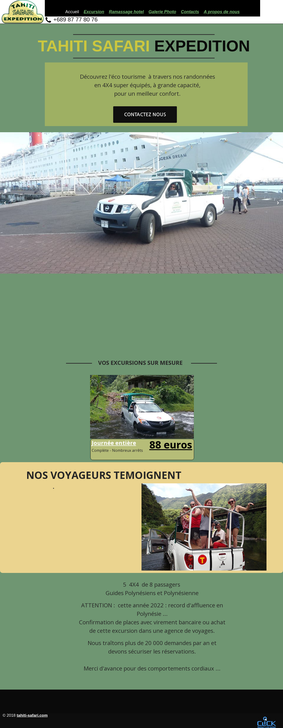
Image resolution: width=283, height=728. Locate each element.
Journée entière (114, 443)
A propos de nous (222, 11)
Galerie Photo (162, 11)
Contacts (190, 11)
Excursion (94, 11)
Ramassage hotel (126, 11)
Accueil (72, 11)
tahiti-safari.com (32, 715)
